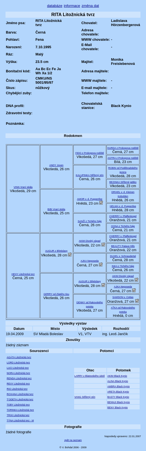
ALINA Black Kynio (117, 381)
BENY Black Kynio (117, 407)
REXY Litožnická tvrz (18, 383)
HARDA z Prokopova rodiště (122, 148)
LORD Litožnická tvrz (18, 362)
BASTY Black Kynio (118, 397)
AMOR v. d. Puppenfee (89, 199)
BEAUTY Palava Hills (123, 246)
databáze (54, 6)
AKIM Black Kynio (117, 375)
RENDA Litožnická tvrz (19, 378)
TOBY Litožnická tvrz (18, 404)
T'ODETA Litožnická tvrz (20, 399)
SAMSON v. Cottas (123, 297)
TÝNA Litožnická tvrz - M (20, 420)
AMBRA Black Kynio (118, 386)
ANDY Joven (56, 165)
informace (72, 6)
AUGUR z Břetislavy (56, 250)
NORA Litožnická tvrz (18, 373)
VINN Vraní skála (23, 187)
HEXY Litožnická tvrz (23, 274)
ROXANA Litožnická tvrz (20, 394)
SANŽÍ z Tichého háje (90, 221)
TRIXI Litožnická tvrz (18, 415)
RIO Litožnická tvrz (17, 389)
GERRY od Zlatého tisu (56, 294)
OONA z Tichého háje (123, 226)
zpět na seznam (73, 440)
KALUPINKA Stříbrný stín (90, 175)
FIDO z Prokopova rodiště (89, 153)
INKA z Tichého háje (123, 266)
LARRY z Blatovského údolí (89, 375)
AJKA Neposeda (90, 260)
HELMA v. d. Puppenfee (123, 206)
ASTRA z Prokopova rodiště (123, 158)
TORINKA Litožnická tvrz (20, 410)
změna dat (90, 6)
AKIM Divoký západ (89, 240)
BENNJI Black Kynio (118, 402)
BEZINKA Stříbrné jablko (123, 182)
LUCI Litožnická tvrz (18, 367)
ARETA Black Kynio (118, 391)
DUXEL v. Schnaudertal (123, 256)
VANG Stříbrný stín (84, 397)
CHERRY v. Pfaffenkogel (122, 216)
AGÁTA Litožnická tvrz (19, 357)
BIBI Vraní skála (56, 209)
